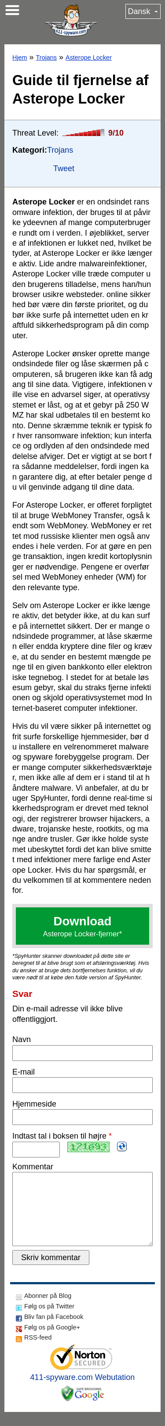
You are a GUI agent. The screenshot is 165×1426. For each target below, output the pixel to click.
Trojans (46, 57)
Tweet (63, 168)
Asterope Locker (89, 57)
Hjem (19, 57)
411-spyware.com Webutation (82, 1391)
